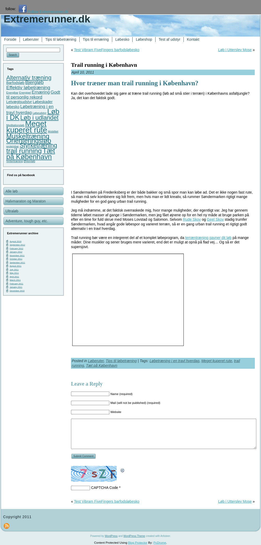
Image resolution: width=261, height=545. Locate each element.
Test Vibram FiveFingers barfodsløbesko (106, 50)
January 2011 (16, 287)
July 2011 (14, 269)
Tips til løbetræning (121, 361)
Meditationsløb (15, 125)
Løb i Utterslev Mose (235, 50)
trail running (24, 151)
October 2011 (16, 259)
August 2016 (15, 241)
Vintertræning (14, 161)
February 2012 (16, 248)
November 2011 (17, 255)
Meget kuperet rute (26, 126)
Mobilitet (53, 131)
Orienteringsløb (28, 140)
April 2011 (14, 277)
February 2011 (16, 284)
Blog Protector (137, 542)
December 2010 (17, 291)
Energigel (25, 92)
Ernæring (41, 92)
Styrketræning (38, 145)
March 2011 (15, 280)
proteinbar (12, 146)
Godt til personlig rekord (33, 95)
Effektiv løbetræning (28, 87)
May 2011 (14, 273)
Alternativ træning (28, 77)
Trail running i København (104, 65)
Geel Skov (215, 219)
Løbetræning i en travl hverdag (174, 361)
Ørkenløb (29, 161)
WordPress (111, 536)
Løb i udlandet (39, 117)
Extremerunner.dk (47, 19)
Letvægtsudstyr (19, 102)
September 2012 (17, 245)
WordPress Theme (134, 536)
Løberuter (96, 361)
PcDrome (159, 542)
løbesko (12, 107)
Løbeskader (42, 102)
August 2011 (15, 266)
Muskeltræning (27, 136)
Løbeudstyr (39, 113)
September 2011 (17, 262)
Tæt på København (30, 154)
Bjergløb (34, 82)
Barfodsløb (15, 83)
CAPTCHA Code (104, 488)
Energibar (12, 92)
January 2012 (16, 252)
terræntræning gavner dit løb (208, 238)
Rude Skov (192, 219)
